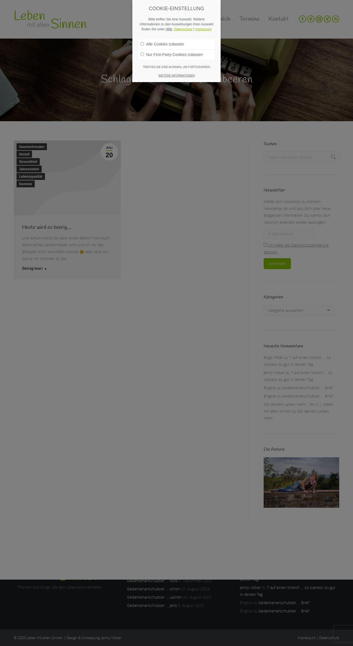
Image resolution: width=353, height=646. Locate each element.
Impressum (203, 29)
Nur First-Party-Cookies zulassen (171, 54)
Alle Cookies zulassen (162, 44)
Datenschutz (183, 29)
